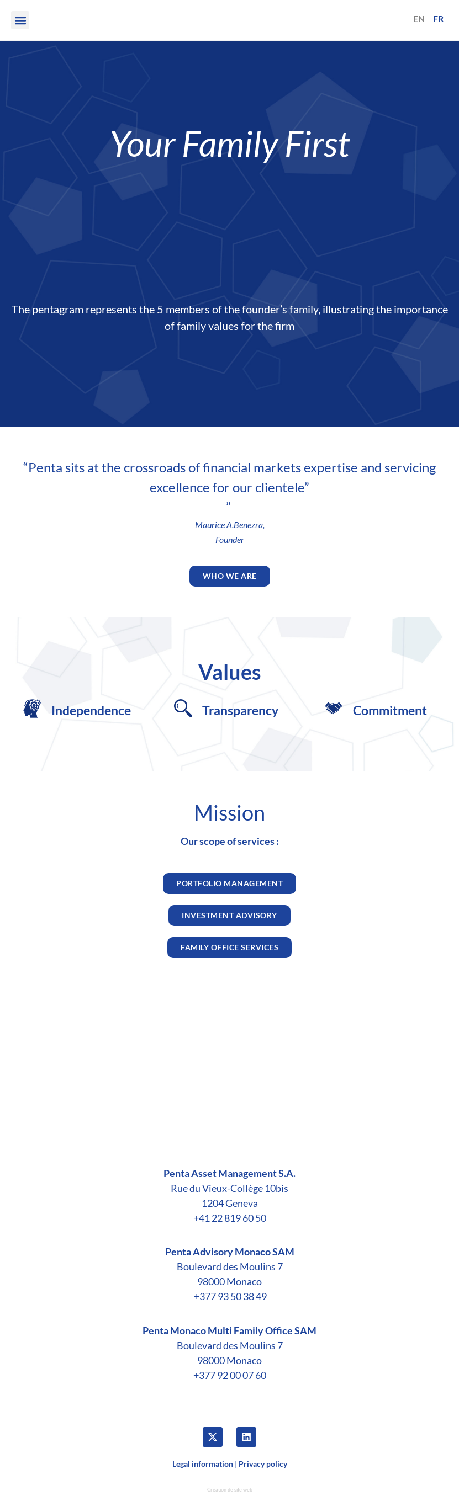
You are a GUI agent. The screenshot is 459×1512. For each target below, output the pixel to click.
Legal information (202, 1463)
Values (229, 671)
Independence (91, 710)
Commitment (390, 710)
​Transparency (240, 710)
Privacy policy (263, 1463)
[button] (20, 20)
